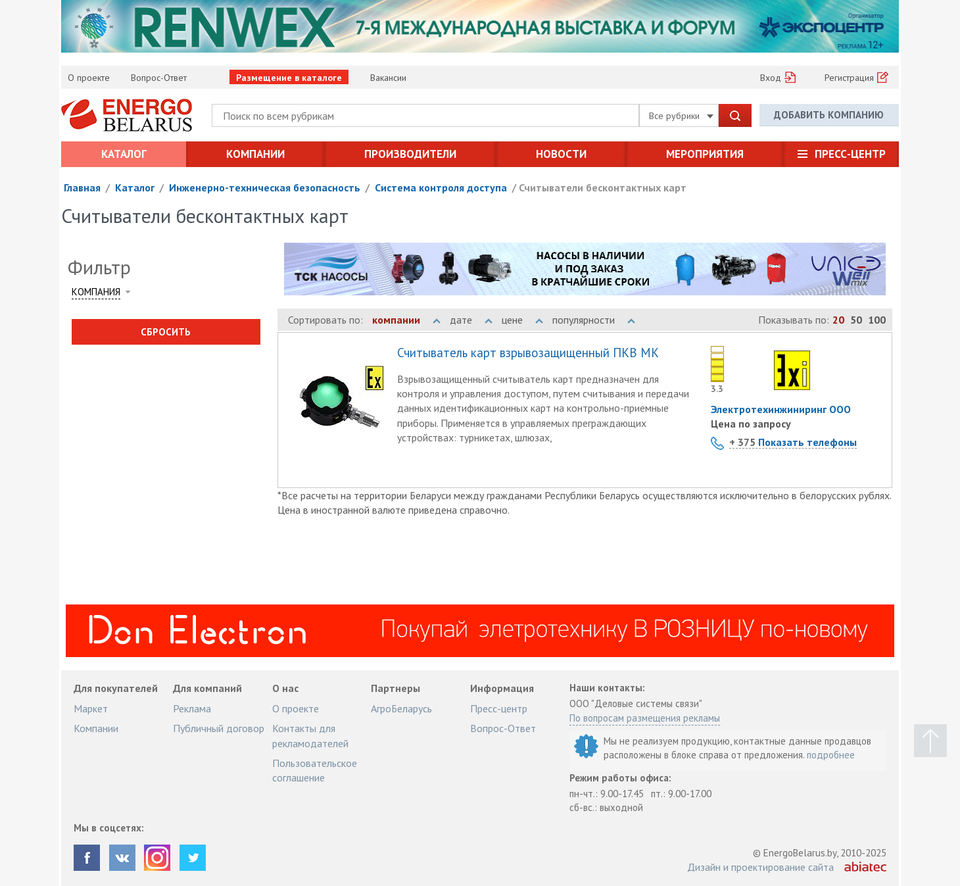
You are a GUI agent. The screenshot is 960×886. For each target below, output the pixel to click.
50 (856, 319)
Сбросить (166, 332)
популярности (593, 319)
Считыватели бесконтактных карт (602, 187)
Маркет (91, 708)
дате (471, 319)
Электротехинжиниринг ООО (781, 409)
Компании (255, 154)
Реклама (192, 708)
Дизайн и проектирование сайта (760, 867)
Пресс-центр (850, 154)
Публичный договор (218, 728)
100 (877, 319)
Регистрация (849, 78)
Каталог (124, 154)
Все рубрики (681, 116)
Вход (770, 78)
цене (522, 319)
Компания (96, 291)
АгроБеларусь (401, 708)
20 (838, 319)
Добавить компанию (829, 115)
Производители (410, 154)
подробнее (831, 755)
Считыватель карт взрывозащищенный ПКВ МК (528, 353)
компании (406, 319)
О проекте (89, 78)
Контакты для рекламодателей (310, 735)
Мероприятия (705, 154)
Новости (561, 154)
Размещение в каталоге (289, 78)
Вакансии (388, 78)
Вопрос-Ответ (159, 78)
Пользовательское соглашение (314, 770)
